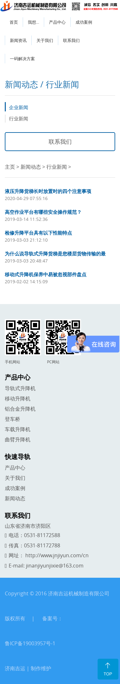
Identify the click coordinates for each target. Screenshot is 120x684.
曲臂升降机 (17, 439)
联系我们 (71, 40)
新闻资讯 (18, 40)
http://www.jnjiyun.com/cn (57, 555)
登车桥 (12, 418)
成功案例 (84, 22)
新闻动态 (30, 166)
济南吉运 (15, 668)
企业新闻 (18, 107)
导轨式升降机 (20, 388)
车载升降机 (17, 429)
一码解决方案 (22, 58)
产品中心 (57, 22)
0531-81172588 (42, 535)
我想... (33, 22)
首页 (14, 22)
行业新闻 (18, 118)
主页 (10, 166)
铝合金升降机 (20, 408)
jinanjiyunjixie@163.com (55, 565)
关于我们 (44, 40)
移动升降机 (17, 398)
